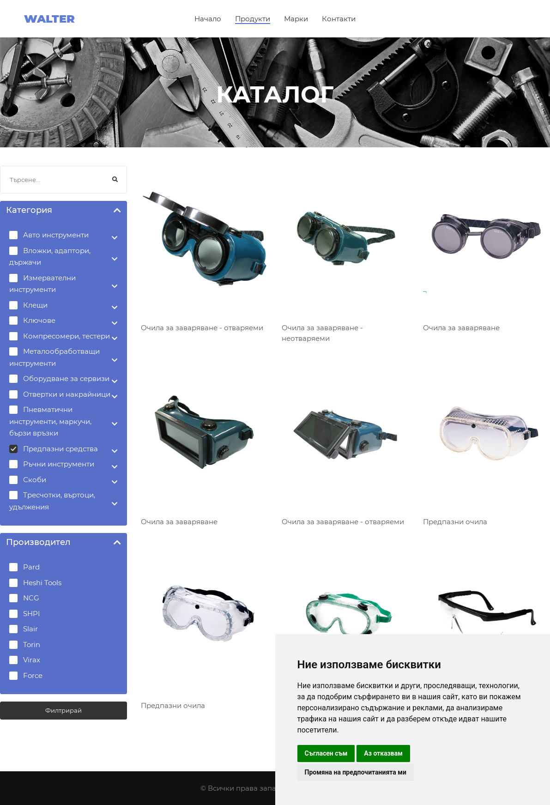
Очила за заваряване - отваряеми (202, 327)
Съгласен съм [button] (326, 753)
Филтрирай (63, 710)
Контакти (339, 18)
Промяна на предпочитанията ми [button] (355, 772)
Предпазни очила (455, 521)
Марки (296, 18)
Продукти (252, 18)
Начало (207, 18)
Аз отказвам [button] (383, 753)
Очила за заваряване (461, 327)
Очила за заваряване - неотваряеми (322, 333)
